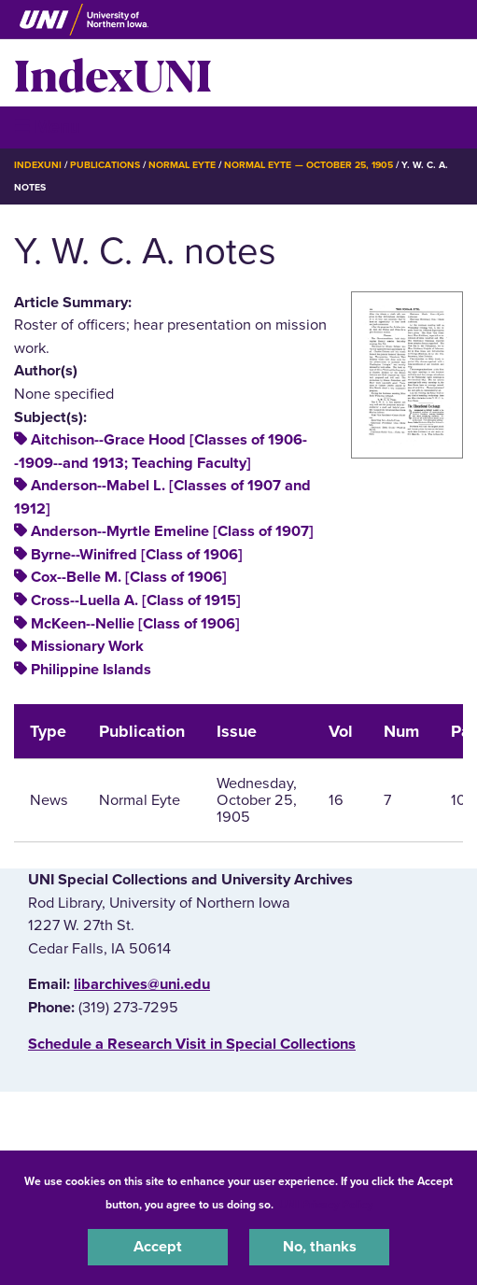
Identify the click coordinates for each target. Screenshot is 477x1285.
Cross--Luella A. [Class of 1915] (136, 600)
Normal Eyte (182, 165)
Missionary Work (87, 646)
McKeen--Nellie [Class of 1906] (135, 623)
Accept (157, 1246)
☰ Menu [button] (47, 126)
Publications (104, 165)
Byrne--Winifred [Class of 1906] (137, 554)
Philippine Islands (91, 669)
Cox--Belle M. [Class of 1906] (129, 577)
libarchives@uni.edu (142, 984)
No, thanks (320, 1246)
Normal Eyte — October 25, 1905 (308, 165)
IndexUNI (113, 73)
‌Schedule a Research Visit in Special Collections (192, 1044)
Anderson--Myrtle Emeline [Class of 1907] (172, 531)
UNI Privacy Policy (325, 1204)
